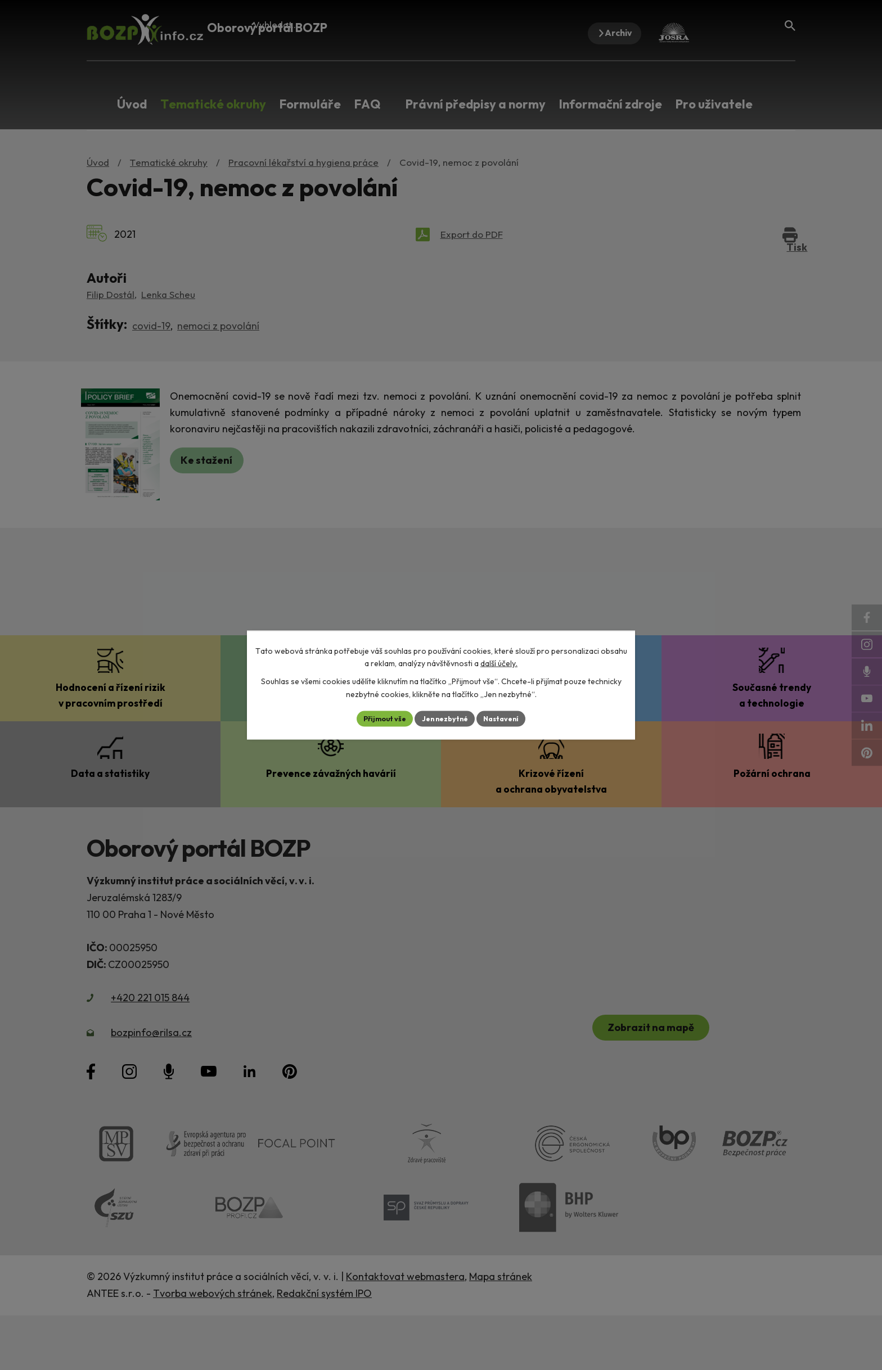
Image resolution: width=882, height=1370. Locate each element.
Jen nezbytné (444, 718)
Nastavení (509, 718)
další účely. (499, 662)
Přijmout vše (377, 718)
